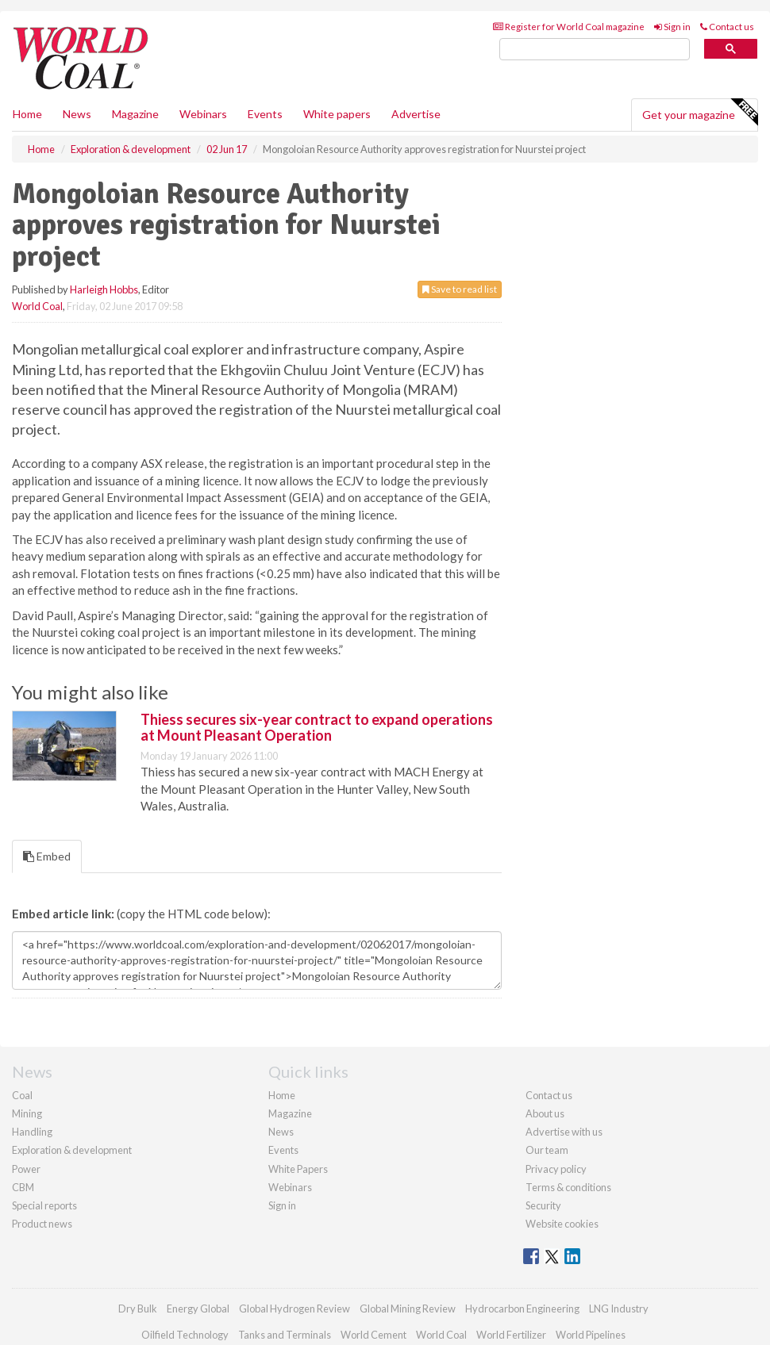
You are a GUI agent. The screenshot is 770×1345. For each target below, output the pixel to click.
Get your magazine (699, 112)
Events (265, 114)
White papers (337, 114)
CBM (23, 1187)
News (281, 1131)
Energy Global (198, 1308)
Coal (22, 1095)
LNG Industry (619, 1308)
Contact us (727, 26)
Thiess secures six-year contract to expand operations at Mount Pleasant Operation (317, 727)
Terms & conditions (568, 1187)
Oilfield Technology (185, 1334)
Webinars (203, 114)
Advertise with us (564, 1131)
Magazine (135, 114)
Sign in (672, 26)
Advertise (416, 114)
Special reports (44, 1205)
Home (27, 114)
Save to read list (459, 289)
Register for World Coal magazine (569, 26)
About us (545, 1113)
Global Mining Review (408, 1308)
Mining (27, 1113)
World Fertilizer (511, 1334)
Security (543, 1205)
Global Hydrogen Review (294, 1308)
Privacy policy (556, 1169)
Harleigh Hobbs (104, 289)
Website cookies (562, 1223)
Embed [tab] (47, 856)
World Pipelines (591, 1334)
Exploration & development (72, 1150)
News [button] (77, 114)
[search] (594, 49)
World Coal (37, 306)
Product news (42, 1223)
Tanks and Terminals (284, 1334)
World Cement (373, 1334)
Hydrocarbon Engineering (522, 1308)
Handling (32, 1131)
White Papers (298, 1169)
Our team (547, 1150)
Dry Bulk (137, 1308)
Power (26, 1169)
